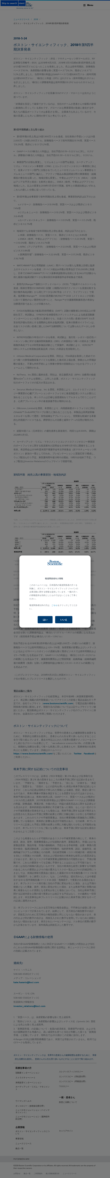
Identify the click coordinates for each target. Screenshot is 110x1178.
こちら (54, 605)
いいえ (63, 619)
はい (45, 619)
